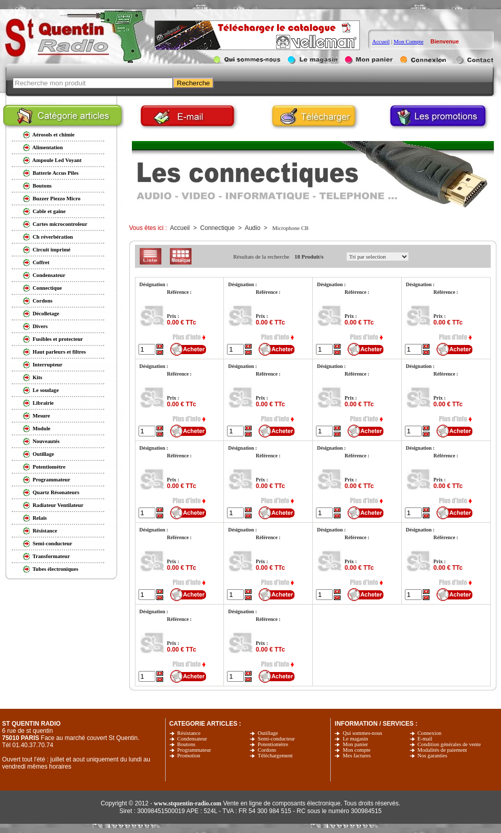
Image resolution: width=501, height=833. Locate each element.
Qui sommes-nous (362, 733)
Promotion (188, 755)
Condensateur (192, 739)
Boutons (186, 744)
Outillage (268, 733)
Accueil (381, 41)
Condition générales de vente (449, 744)
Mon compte (356, 750)
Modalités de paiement (442, 750)
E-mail (425, 739)
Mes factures (357, 755)
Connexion (430, 733)
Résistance (189, 733)
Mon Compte (408, 41)
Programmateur (194, 750)
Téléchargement (275, 755)
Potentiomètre (273, 744)
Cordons (267, 750)
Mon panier (355, 744)
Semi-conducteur (276, 739)
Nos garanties (432, 755)
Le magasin (355, 739)
